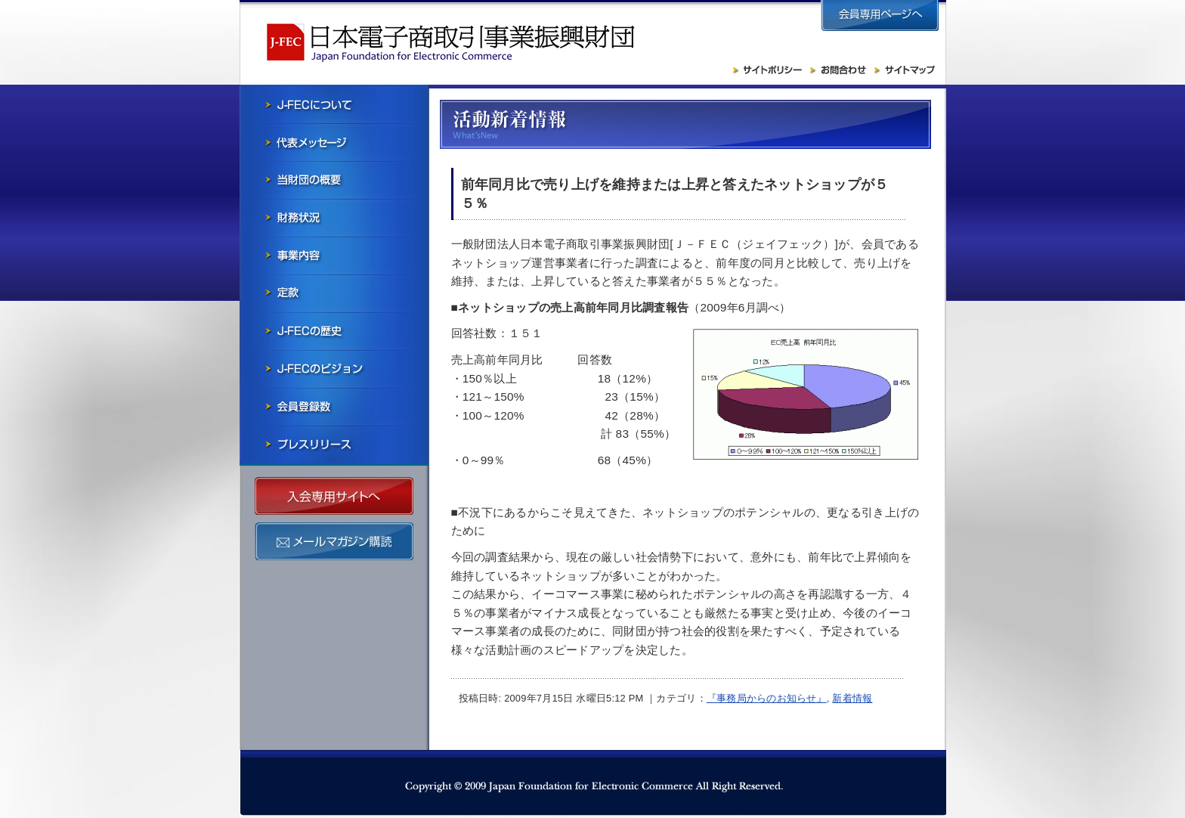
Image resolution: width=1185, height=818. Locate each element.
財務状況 (334, 218)
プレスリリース (334, 444)
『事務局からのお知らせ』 (767, 698)
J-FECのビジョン (334, 369)
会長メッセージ (334, 142)
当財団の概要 (334, 180)
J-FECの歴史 (334, 331)
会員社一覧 (334, 407)
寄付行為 (334, 293)
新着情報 (852, 698)
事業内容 (334, 255)
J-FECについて (334, 104)
